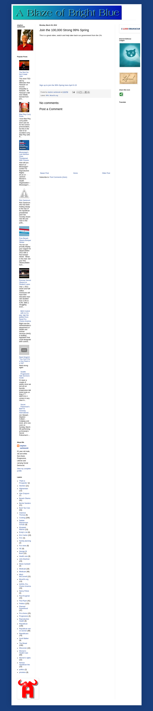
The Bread (23, 643)
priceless (22, 672)
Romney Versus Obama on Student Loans (25, 282)
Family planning (25, 541)
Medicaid (22, 569)
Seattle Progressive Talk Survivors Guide (24, 375)
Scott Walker (24, 638)
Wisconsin (23, 648)
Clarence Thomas (22, 514)
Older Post (106, 173)
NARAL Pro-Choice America (25, 585)
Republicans (23, 634)
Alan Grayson (24, 493)
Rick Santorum (24, 200)
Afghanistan (23, 489)
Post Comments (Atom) (58, 177)
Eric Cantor (23, 535)
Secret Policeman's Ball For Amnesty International (24, 409)
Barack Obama (24, 498)
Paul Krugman (24, 596)
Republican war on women (25, 630)
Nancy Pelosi (24, 591)
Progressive (23, 616)
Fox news (22, 546)
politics (21, 670)
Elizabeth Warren (22, 528)
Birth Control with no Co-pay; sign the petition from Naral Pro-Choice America (25, 316)
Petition (22, 604)
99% (47, 95)
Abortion (22, 486)
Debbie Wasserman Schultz (23, 523)
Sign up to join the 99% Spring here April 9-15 (58, 85)
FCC (21, 538)
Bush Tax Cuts (24, 508)
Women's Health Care (23, 652)
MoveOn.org (54, 95)
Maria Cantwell (24, 564)
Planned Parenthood (23, 607)
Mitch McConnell (23, 575)
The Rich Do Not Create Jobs (24, 74)
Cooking (22, 518)
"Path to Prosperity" (23, 482)
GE (20, 549)
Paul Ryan (23, 601)
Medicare (22, 572)
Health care (23, 556)
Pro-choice (23, 613)
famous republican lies (24, 664)
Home (75, 173)
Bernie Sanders (25, 503)
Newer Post (44, 173)
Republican (23, 624)
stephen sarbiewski (24, 447)
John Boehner (24, 559)
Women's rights (25, 658)
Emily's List (23, 532)
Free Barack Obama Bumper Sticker (25, 240)
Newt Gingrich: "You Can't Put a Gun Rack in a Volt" (24, 360)
